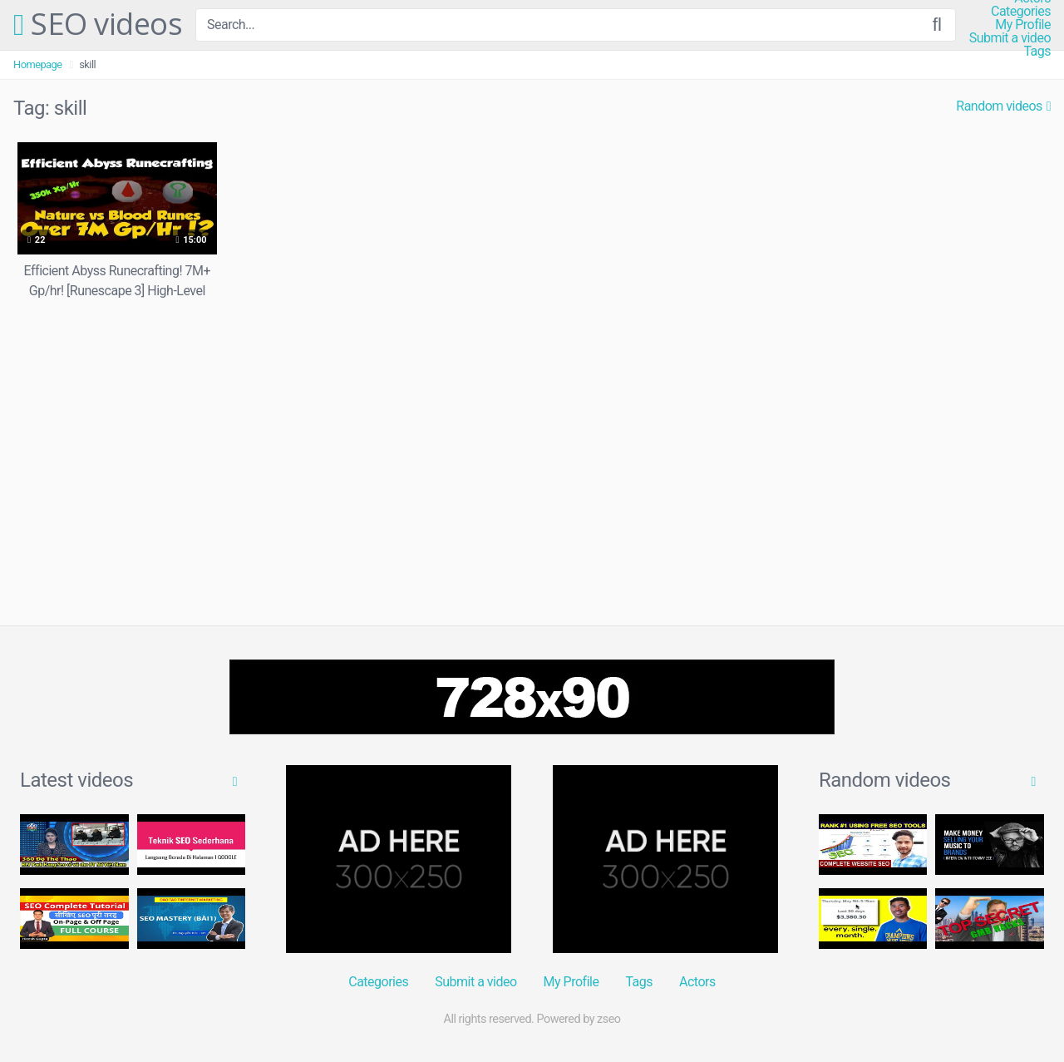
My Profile (1023, 25)
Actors (697, 982)
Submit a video (1010, 38)
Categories (1021, 11)
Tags (1037, 51)
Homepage (37, 64)
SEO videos (97, 25)
